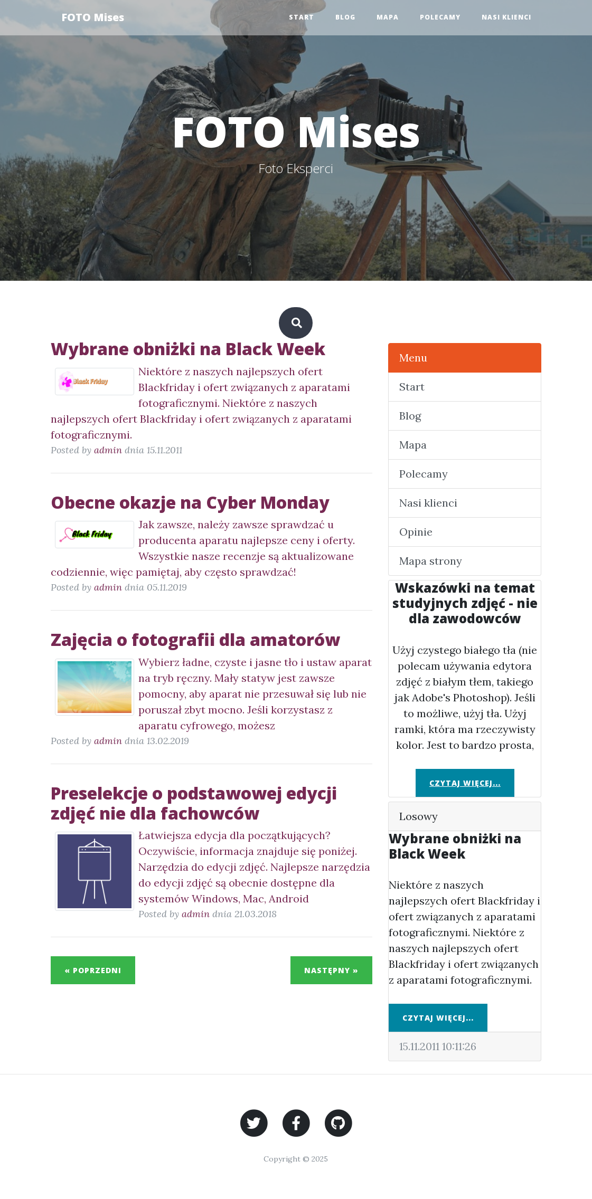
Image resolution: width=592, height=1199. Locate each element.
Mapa (388, 17)
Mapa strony (430, 560)
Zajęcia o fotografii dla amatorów (195, 639)
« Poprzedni (92, 970)
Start (301, 17)
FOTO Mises (92, 17)
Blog (345, 17)
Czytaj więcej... (465, 783)
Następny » (331, 970)
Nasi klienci (506, 17)
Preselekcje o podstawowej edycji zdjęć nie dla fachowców (194, 803)
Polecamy (440, 17)
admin (108, 450)
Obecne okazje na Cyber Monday (190, 502)
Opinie (416, 531)
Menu (413, 357)
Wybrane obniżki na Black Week (188, 348)
